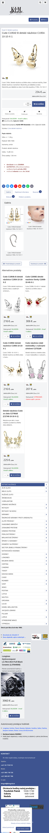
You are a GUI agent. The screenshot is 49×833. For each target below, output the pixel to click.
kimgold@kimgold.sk (8, 783)
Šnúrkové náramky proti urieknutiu (17, 518)
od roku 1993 (18, 13)
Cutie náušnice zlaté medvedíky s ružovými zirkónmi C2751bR (35, 346)
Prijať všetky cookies (23, 829)
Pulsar (5, 614)
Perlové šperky (25, 534)
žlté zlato (25, 488)
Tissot (25, 570)
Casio (4, 577)
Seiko (4, 587)
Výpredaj (25, 623)
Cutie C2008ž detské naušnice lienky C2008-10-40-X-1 (35, 279)
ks (5, 336)
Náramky (25, 514)
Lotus (4, 594)
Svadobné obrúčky (25, 524)
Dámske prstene (25, 531)
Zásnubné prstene (25, 527)
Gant (25, 584)
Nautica (5, 597)
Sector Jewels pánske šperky (14, 547)
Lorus (25, 617)
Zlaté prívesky (25, 521)
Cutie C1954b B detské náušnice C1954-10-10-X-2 (13, 279)
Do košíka (38, 104)
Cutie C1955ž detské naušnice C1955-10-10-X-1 (13, 346)
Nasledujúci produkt (38, 264)
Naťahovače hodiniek (11, 551)
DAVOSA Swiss (25, 574)
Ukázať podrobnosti (8, 827)
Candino (5, 567)
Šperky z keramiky (25, 541)
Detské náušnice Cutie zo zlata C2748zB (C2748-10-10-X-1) (13, 413)
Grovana (25, 600)
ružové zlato (7, 494)
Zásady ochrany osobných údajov (20, 823)
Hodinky (25, 554)
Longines (25, 557)
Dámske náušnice (25, 504)
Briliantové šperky (25, 537)
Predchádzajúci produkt (11, 264)
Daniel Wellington (9, 607)
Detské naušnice (25, 484)
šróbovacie (7, 498)
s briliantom (7, 501)
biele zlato (25, 491)
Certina (25, 564)
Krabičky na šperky (10, 544)
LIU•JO (25, 603)
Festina (25, 590)
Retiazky (25, 508)
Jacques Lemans (25, 610)
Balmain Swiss (25, 560)
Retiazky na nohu (9, 511)
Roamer (25, 580)
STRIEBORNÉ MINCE (9, 620)
